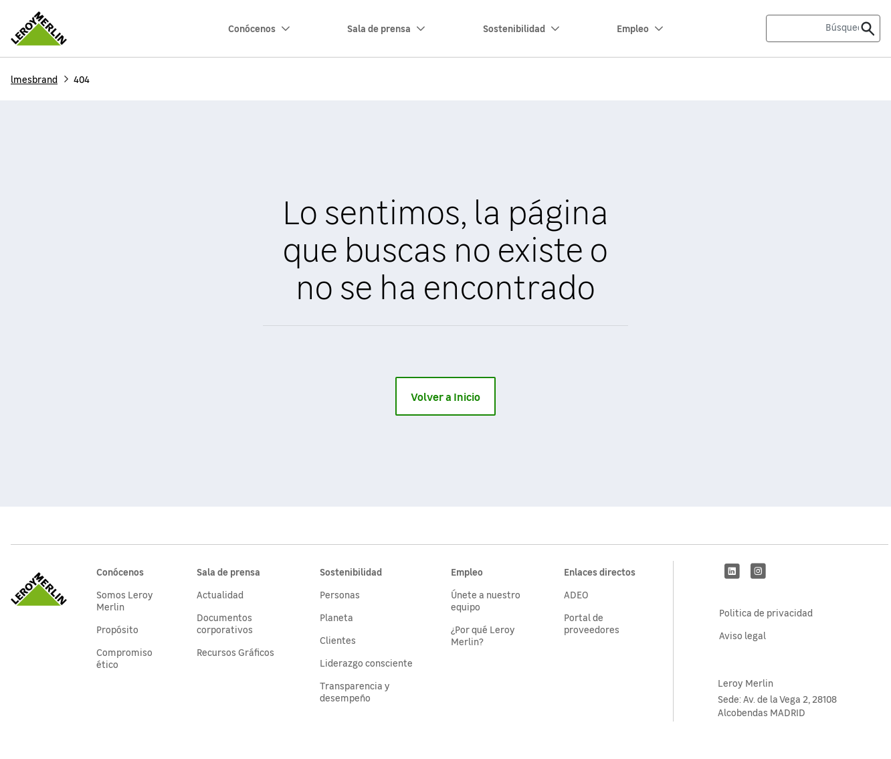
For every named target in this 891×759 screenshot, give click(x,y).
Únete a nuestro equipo (485, 600)
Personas (340, 594)
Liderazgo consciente (366, 662)
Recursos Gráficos (235, 652)
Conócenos (259, 28)
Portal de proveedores (591, 623)
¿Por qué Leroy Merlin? (483, 635)
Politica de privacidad (766, 612)
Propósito (117, 629)
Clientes (338, 640)
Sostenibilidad (521, 28)
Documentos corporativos (225, 623)
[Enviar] (867, 28)
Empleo (640, 28)
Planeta (336, 617)
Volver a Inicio (445, 396)
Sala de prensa (386, 28)
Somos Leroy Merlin (124, 600)
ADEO (576, 594)
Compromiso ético (124, 658)
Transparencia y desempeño (355, 691)
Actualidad (220, 594)
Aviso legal (742, 635)
